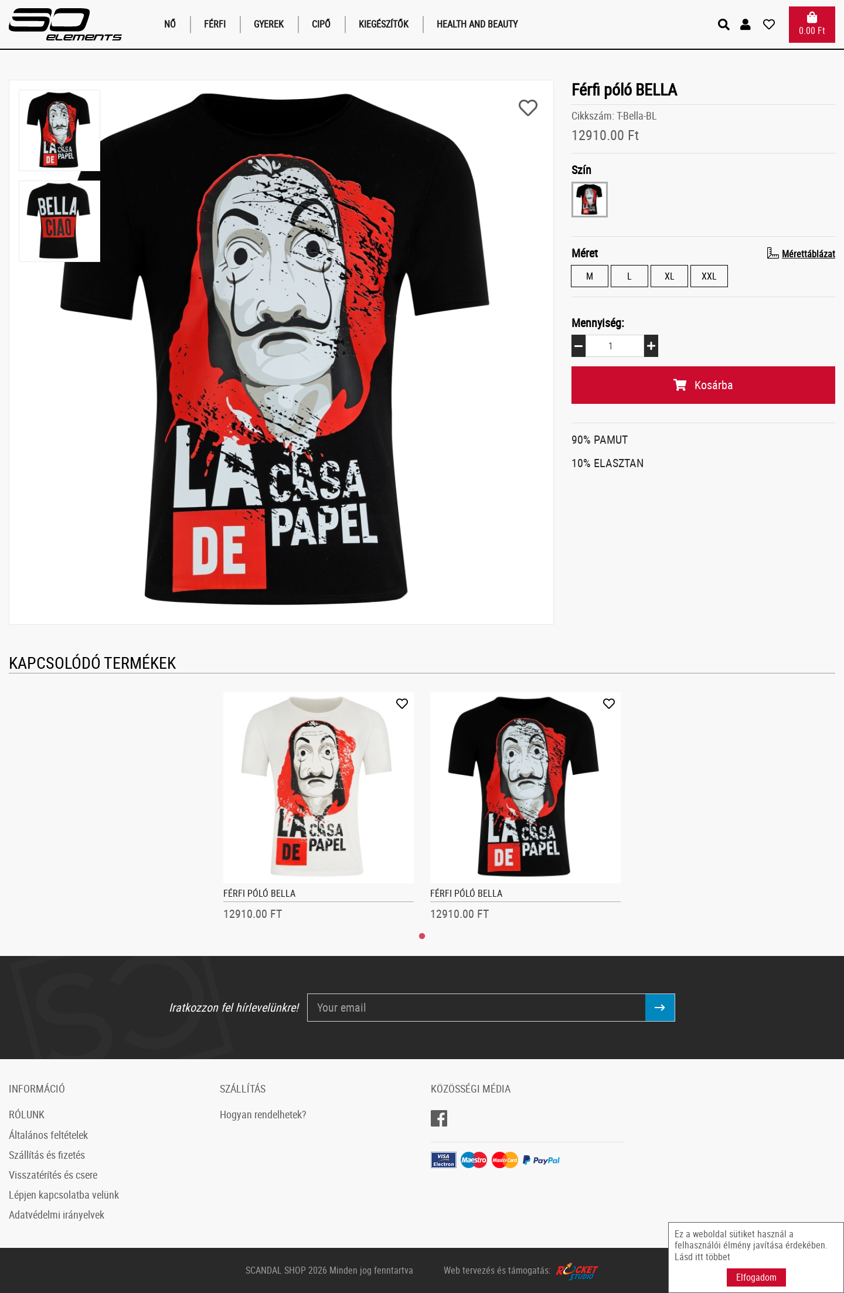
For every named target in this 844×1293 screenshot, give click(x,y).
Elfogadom (756, 1277)
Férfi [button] (215, 24)
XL (670, 276)
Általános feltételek (48, 1135)
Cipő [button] (321, 24)
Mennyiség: (597, 323)
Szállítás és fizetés (47, 1155)
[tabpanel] (318, 810)
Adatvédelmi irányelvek (56, 1214)
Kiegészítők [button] (384, 24)
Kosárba (703, 385)
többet (718, 1256)
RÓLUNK (27, 1114)
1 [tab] (422, 936)
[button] (747, 24)
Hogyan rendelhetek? (263, 1114)
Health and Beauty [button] (477, 24)
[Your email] (476, 1007)
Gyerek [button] (269, 24)
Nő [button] (170, 24)
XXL (709, 276)
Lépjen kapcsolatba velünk (64, 1194)
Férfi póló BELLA (259, 893)
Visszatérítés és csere (53, 1175)
